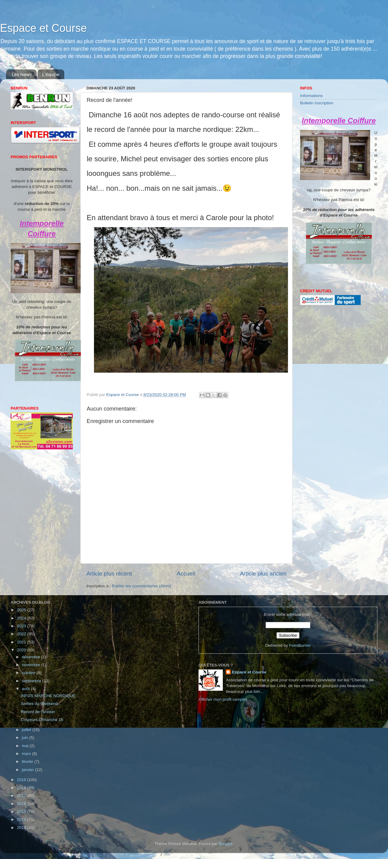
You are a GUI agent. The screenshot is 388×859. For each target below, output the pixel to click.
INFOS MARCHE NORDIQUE (48, 695)
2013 (22, 827)
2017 (22, 795)
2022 (22, 634)
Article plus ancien (263, 573)
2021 (22, 642)
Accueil (186, 573)
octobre (29, 672)
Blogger (225, 843)
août (26, 688)
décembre (31, 657)
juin (25, 737)
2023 (22, 626)
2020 (22, 650)
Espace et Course (43, 28)
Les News (22, 74)
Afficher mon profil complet (223, 699)
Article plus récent (109, 573)
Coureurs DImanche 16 (42, 719)
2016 (22, 803)
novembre (31, 665)
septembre (32, 681)
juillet (27, 729)
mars (27, 753)
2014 (22, 819)
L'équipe (50, 74)
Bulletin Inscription (316, 103)
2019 (22, 779)
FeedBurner (300, 645)
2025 (22, 610)
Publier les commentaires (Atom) (141, 586)
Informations (311, 95)
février (28, 761)
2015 (22, 811)
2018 (22, 787)
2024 (22, 618)
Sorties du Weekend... (41, 703)
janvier (28, 769)
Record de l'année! (38, 712)
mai (26, 745)
